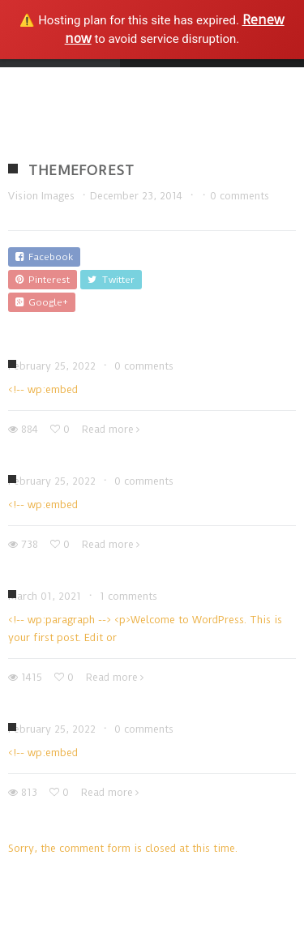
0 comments (239, 196)
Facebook (44, 257)
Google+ (41, 302)
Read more (108, 429)
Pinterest (42, 279)
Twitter (111, 279)
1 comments (128, 596)
